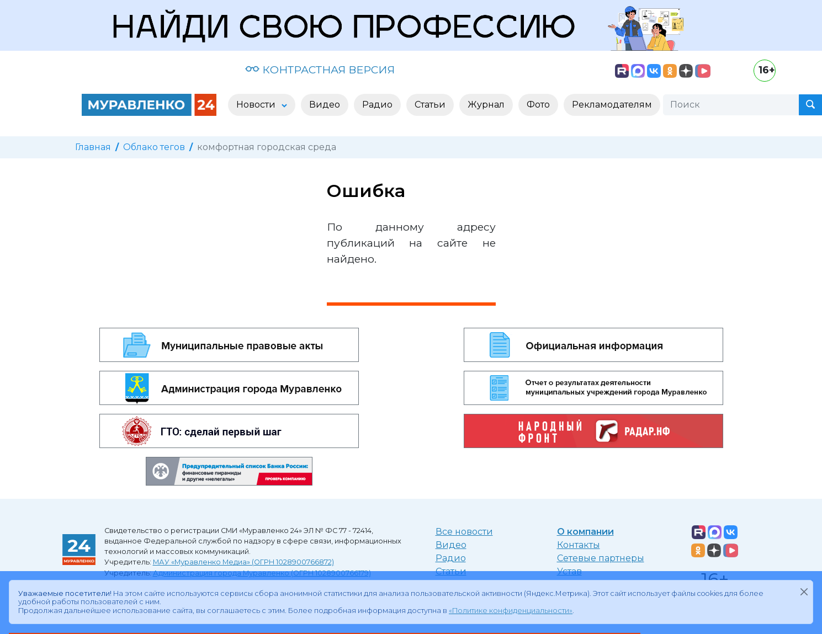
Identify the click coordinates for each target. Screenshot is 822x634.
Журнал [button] (486, 104)
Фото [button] (538, 104)
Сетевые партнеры (600, 558)
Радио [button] (377, 104)
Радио (451, 558)
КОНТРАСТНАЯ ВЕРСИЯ (320, 69)
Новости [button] (257, 104)
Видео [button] (324, 104)
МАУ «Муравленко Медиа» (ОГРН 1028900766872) (243, 562)
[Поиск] (731, 104)
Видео (451, 545)
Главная (93, 147)
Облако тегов (154, 147)
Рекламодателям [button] (612, 104)
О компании (585, 531)
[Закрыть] (804, 591)
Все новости (464, 531)
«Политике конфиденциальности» (510, 610)
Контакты (578, 545)
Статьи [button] (430, 104)
